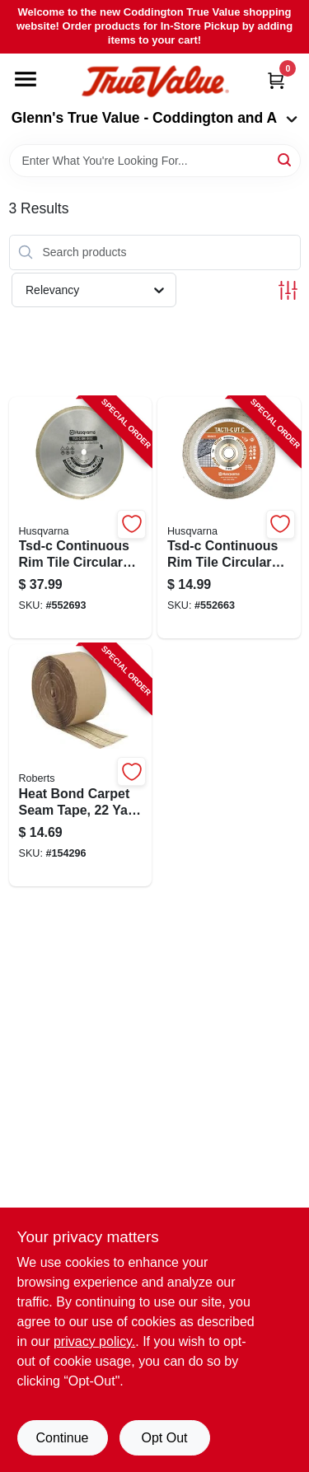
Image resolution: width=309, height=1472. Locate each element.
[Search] (285, 159)
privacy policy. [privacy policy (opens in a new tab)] (94, 1341)
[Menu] (25, 79)
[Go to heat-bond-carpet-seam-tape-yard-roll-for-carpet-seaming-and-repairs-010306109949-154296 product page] (80, 765)
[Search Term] (155, 160)
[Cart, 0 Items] (276, 80)
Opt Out (164, 1438)
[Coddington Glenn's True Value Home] (155, 82)
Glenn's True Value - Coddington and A (155, 118)
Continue (61, 1438)
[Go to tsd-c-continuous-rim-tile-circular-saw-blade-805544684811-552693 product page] (80, 518)
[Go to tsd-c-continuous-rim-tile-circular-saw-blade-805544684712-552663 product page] (229, 518)
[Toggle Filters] (288, 290)
